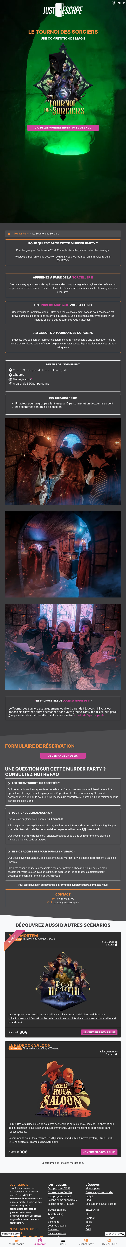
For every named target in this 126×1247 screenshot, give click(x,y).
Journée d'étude (57, 1225)
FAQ (88, 1214)
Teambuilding (55, 1214)
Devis (51, 1217)
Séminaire (53, 1221)
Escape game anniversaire (63, 1200)
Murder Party (21, 233)
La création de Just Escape (101, 1203)
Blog (88, 1200)
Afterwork (53, 1229)
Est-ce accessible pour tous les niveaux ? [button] (41, 851)
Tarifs (89, 1221)
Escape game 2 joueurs (61, 1203)
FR (123, 3)
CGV (88, 1225)
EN (118, 3)
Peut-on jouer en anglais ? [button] (30, 813)
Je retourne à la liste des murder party (63, 1162)
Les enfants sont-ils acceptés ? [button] (34, 783)
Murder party (93, 1188)
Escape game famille (60, 1192)
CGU (88, 1229)
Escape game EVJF (59, 1188)
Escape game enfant (59, 1196)
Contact (90, 1217)
